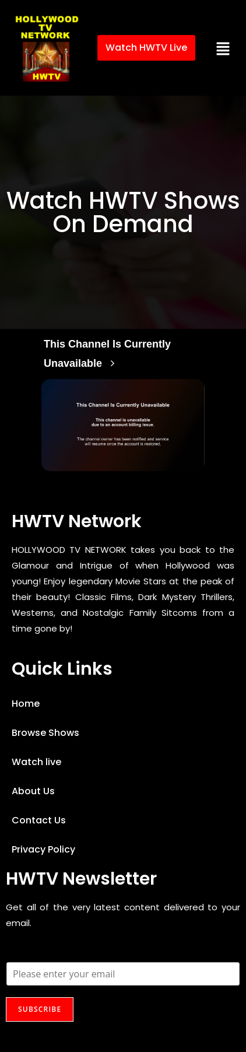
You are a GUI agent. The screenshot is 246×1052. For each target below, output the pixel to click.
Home (26, 703)
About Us (33, 791)
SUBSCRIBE (39, 1009)
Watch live (36, 762)
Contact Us (39, 820)
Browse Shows (45, 732)
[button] (223, 47)
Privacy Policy (43, 849)
